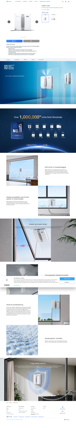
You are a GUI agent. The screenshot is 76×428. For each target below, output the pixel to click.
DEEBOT (7, 408)
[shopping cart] (68, 1)
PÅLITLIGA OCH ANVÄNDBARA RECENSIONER (35, 414)
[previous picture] (9, 21)
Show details (16, 425)
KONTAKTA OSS (33, 412)
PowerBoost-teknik (21, 408)
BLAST (19, 409)
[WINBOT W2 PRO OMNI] (53, 18)
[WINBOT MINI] (47, 9)
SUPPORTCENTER (33, 408)
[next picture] (37, 21)
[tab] (8, 59)
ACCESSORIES (8, 412)
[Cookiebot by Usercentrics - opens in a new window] (6, 426)
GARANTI (32, 409)
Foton (14, 41)
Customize (67, 422)
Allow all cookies (67, 419)
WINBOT (7, 409)
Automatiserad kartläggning (22, 412)
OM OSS (44, 408)
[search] (62, 1)
